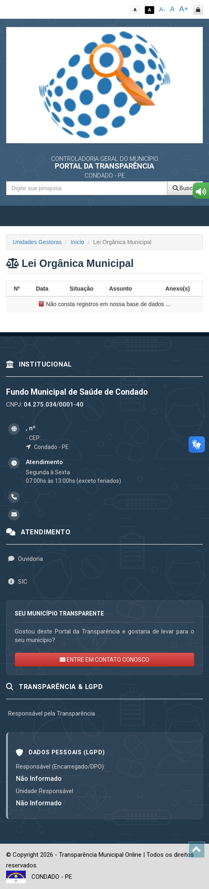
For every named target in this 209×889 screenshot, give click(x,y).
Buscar (185, 188)
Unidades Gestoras (37, 242)
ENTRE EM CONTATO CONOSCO (104, 659)
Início (77, 242)
